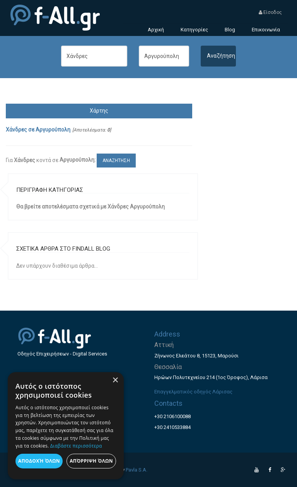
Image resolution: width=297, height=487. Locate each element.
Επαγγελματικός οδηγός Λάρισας (193, 392)
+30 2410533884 (172, 427)
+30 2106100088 (172, 416)
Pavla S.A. (136, 470)
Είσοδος (270, 12)
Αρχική (156, 29)
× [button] (115, 380)
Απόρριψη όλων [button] (91, 461)
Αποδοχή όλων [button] (39, 461)
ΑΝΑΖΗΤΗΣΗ (116, 160)
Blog (230, 29)
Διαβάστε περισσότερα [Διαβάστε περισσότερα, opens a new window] (76, 446)
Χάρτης (99, 111)
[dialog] (66, 425)
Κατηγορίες (194, 29)
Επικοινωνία (266, 29)
